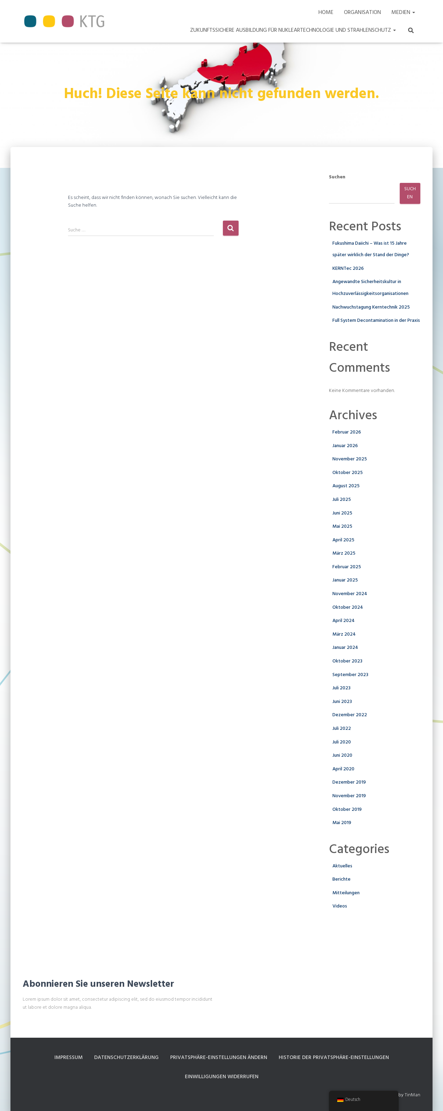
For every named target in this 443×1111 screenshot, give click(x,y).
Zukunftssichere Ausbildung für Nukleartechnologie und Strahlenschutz (293, 30)
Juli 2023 (341, 688)
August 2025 (346, 486)
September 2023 (350, 675)
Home (325, 12)
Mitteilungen (346, 893)
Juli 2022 (341, 729)
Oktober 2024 (347, 607)
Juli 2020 (341, 742)
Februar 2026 (346, 432)
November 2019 (349, 796)
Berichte (341, 879)
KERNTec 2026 (348, 269)
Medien (403, 12)
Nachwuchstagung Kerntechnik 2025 (371, 307)
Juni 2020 (342, 755)
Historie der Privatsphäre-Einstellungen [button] (337, 1057)
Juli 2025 (341, 500)
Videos (339, 906)
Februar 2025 (346, 567)
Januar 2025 (345, 580)
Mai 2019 (341, 823)
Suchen (337, 177)
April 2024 (343, 621)
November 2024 (349, 594)
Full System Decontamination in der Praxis (376, 321)
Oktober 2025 (347, 473)
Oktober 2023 (347, 661)
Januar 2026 (345, 446)
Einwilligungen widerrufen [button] (221, 1077)
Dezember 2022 (349, 715)
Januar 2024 (345, 648)
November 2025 (349, 459)
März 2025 (343, 553)
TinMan (412, 1096)
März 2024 (344, 634)
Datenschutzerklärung (123, 1057)
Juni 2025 (342, 513)
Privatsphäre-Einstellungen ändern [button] (218, 1057)
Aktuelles (342, 866)
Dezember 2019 (349, 782)
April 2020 (343, 769)
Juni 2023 (342, 702)
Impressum (63, 1057)
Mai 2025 (342, 527)
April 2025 (343, 540)
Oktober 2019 (347, 810)
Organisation (362, 12)
